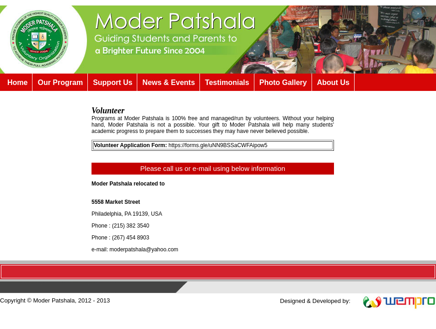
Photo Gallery (283, 82)
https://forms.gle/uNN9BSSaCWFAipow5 (217, 145)
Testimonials (227, 82)
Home (17, 82)
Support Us (112, 82)
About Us (333, 82)
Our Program (60, 82)
